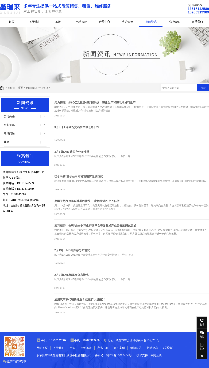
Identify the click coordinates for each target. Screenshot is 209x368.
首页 (11, 21)
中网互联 (156, 355)
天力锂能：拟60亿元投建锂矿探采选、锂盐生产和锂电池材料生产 (95, 102)
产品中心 (104, 21)
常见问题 (9, 133)
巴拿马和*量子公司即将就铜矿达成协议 (78, 176)
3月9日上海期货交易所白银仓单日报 (76, 127)
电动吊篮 (81, 21)
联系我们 (197, 21)
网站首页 (42, 347)
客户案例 (127, 21)
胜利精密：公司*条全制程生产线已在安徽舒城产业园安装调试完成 (95, 225)
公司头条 (9, 116)
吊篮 (58, 21)
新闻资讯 (151, 21)
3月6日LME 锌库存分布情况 (71, 151)
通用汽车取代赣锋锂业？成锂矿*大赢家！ (80, 299)
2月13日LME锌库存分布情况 (72, 250)
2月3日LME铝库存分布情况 (71, 274)
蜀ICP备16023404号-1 (120, 355)
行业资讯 (43, 87)
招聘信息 (174, 21)
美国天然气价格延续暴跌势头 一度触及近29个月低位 (86, 201)
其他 (6, 142)
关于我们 (34, 21)
